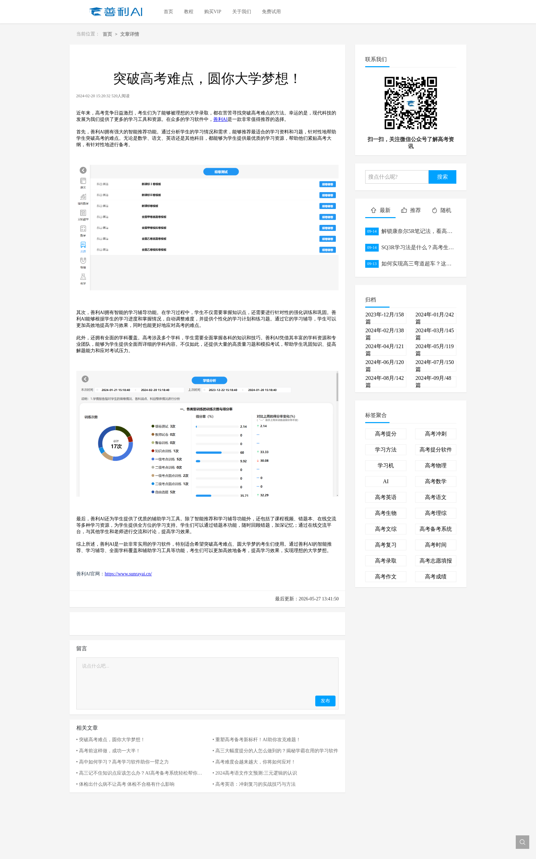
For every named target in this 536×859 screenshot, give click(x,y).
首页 (107, 34)
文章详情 (129, 34)
